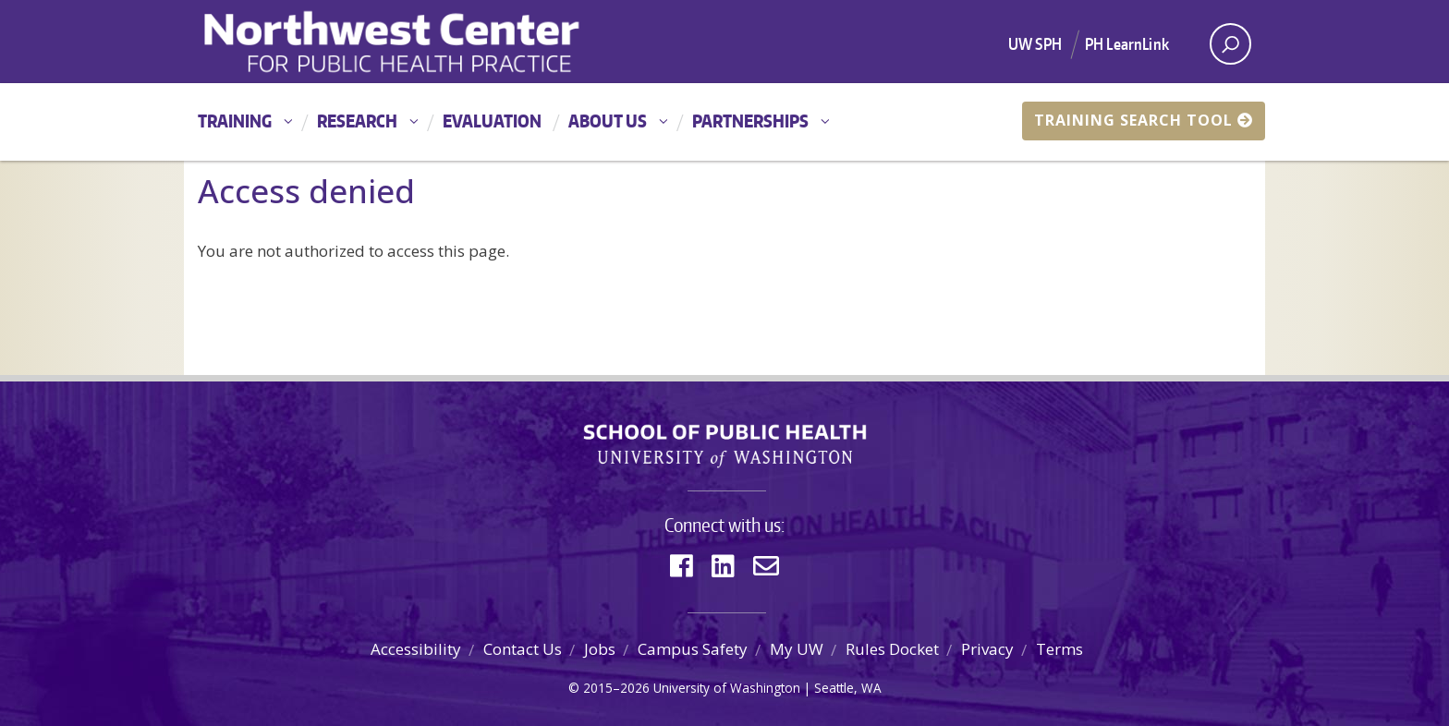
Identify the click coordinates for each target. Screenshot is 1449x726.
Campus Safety (693, 648)
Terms (1059, 648)
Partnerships (750, 120)
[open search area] (1230, 44)
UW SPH (1035, 43)
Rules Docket (892, 648)
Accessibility (416, 648)
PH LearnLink (1127, 43)
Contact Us (522, 648)
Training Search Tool (1143, 120)
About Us (607, 120)
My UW (796, 648)
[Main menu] (724, 122)
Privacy (987, 648)
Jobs (599, 648)
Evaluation (492, 120)
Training (235, 120)
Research (357, 120)
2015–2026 (616, 687)
